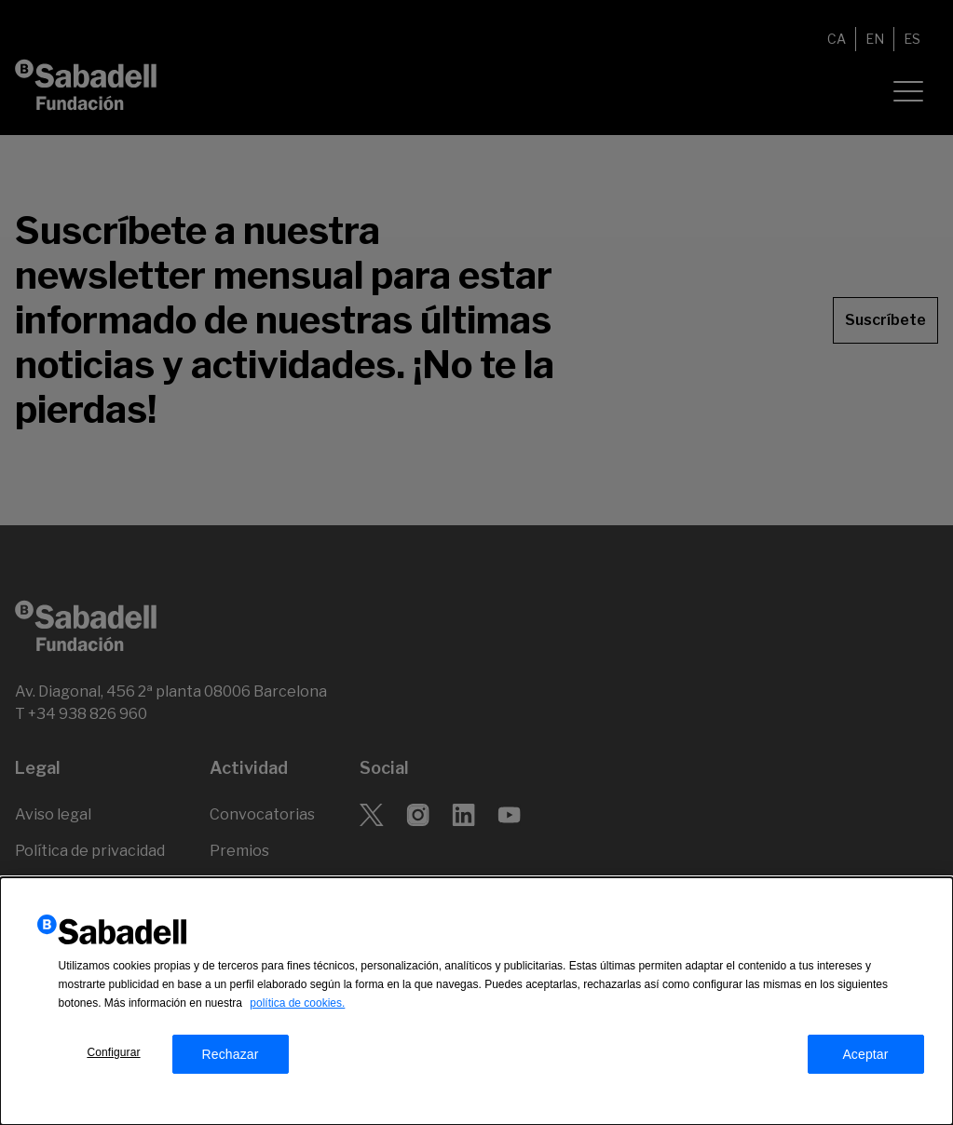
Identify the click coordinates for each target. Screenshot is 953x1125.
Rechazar (229, 1073)
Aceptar (865, 1073)
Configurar (113, 1071)
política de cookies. (297, 1022)
